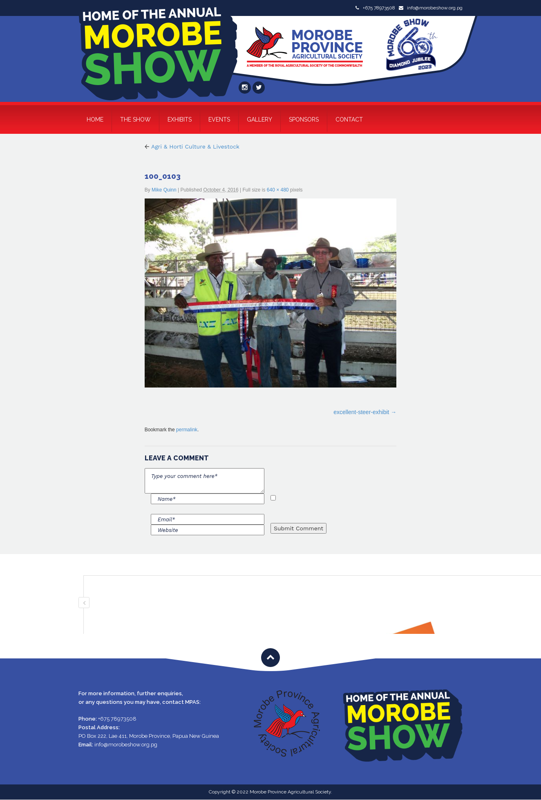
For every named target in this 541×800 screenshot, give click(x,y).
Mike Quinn (164, 190)
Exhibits (180, 119)
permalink (186, 430)
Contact (349, 119)
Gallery (259, 119)
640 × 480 (278, 190)
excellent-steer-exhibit (361, 412)
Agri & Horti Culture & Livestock (192, 146)
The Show (135, 119)
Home (95, 119)
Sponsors (304, 119)
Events (219, 119)
